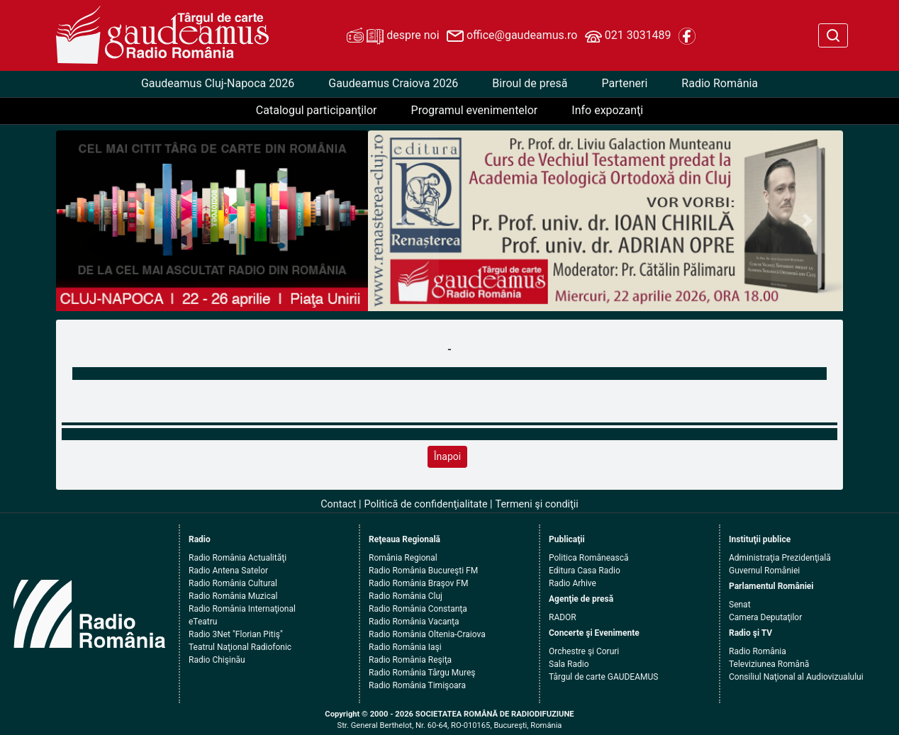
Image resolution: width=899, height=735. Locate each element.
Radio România (719, 83)
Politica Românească (589, 558)
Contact (338, 504)
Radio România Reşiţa (410, 660)
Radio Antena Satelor (228, 571)
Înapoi (447, 456)
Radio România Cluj (405, 596)
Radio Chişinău (217, 660)
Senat (740, 605)
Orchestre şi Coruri (584, 651)
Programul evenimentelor (474, 110)
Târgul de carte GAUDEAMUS (603, 677)
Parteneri (624, 83)
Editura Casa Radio (584, 571)
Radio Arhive (572, 583)
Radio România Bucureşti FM (423, 571)
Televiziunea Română (769, 664)
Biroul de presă (529, 83)
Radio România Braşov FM (418, 583)
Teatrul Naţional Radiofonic (240, 647)
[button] (404, 220)
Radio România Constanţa (418, 609)
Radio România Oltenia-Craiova (427, 634)
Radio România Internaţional (242, 609)
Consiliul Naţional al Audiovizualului (796, 677)
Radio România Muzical (233, 596)
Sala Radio (569, 664)
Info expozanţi (607, 110)
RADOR (562, 617)
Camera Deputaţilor (765, 617)
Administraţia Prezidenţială (780, 558)
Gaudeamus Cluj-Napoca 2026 (217, 83)
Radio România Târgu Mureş (422, 673)
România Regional (403, 558)
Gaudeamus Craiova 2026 (393, 83)
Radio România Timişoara (417, 685)
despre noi (393, 36)
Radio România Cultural (233, 583)
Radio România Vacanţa (414, 622)
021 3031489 (628, 36)
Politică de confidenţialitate (426, 504)
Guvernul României (764, 571)
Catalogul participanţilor (316, 110)
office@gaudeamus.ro (512, 36)
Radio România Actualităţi (237, 558)
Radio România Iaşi (405, 647)
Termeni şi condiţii (537, 504)
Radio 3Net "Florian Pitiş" (236, 634)
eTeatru (203, 622)
